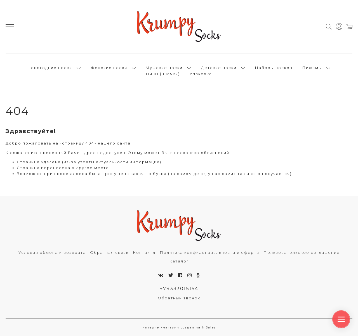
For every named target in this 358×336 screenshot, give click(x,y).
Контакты (144, 252)
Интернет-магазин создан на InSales (179, 327)
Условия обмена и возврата (52, 252)
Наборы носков (274, 67)
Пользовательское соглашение (301, 252)
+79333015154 (179, 288)
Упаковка (201, 74)
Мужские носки (164, 67)
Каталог (179, 261)
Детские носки (219, 67)
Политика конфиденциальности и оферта (209, 252)
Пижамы (312, 67)
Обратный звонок (179, 298)
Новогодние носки (49, 67)
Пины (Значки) (163, 74)
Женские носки (109, 67)
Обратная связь (109, 252)
